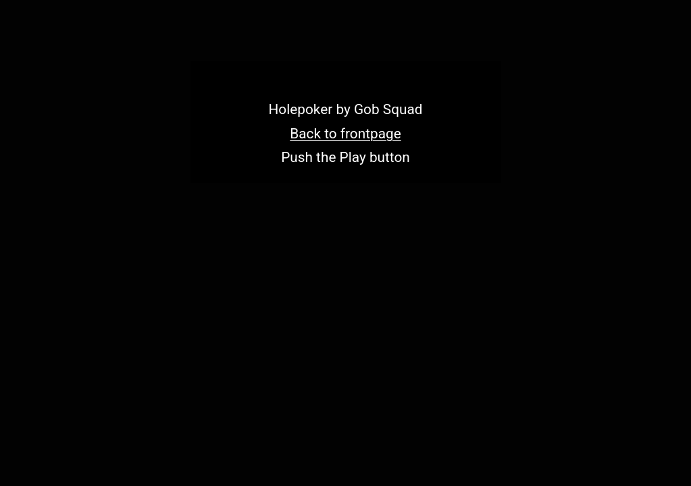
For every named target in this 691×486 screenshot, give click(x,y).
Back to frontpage (345, 134)
